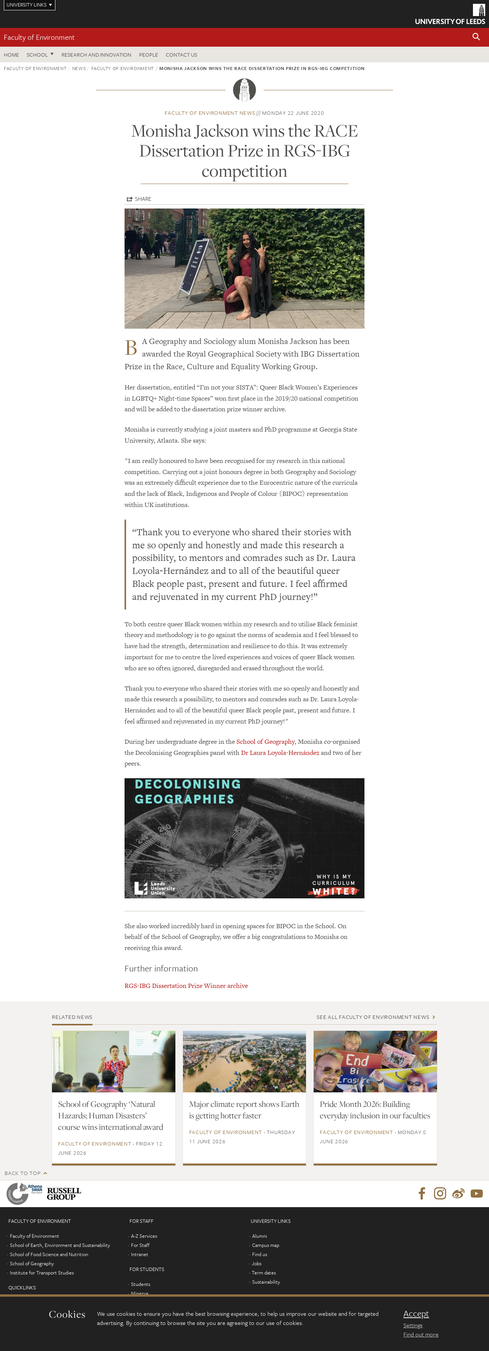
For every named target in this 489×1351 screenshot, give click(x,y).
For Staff (140, 1245)
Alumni (259, 1236)
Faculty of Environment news (210, 113)
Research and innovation (96, 55)
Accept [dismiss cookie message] (416, 1313)
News (79, 68)
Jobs (256, 1263)
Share (143, 198)
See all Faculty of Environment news (373, 1017)
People (148, 55)
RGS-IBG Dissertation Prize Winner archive (186, 985)
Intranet (139, 1254)
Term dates (264, 1272)
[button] (476, 37)
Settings (413, 1325)
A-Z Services (144, 1236)
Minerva (139, 1293)
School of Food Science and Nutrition (49, 1254)
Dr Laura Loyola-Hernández (280, 752)
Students (140, 1284)
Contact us (181, 55)
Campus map (265, 1245)
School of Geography (265, 741)
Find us (259, 1254)
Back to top (22, 1173)
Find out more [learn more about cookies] (421, 1334)
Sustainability (266, 1282)
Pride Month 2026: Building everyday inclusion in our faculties (375, 1109)
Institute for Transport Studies (42, 1272)
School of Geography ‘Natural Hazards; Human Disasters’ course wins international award (110, 1115)
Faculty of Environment (39, 37)
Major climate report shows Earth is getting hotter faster (244, 1109)
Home (11, 55)
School (37, 55)
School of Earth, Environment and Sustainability (60, 1245)
